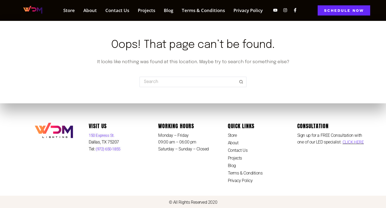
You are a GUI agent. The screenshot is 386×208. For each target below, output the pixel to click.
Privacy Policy (248, 10)
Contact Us (117, 10)
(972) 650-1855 (109, 149)
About (90, 10)
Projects (146, 10)
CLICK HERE (353, 142)
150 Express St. (102, 135)
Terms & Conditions (203, 10)
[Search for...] (187, 82)
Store (69, 10)
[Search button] (241, 82)
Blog (168, 10)
